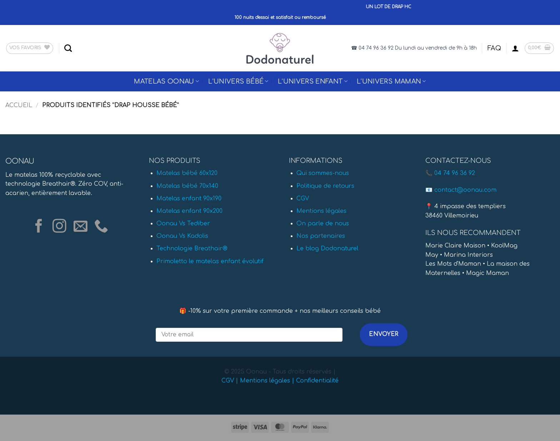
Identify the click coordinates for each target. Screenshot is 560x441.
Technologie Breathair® (192, 248)
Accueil (18, 105)
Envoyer (383, 334)
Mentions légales (321, 211)
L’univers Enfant (313, 81)
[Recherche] (68, 48)
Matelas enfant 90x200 (189, 211)
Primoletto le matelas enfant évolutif (210, 261)
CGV (302, 198)
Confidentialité (317, 380)
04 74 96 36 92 (454, 173)
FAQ (494, 48)
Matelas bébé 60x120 (187, 173)
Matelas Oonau (166, 81)
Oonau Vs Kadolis (182, 236)
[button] (515, 48)
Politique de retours (325, 186)
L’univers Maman (391, 81)
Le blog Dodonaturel (327, 248)
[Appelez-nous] (101, 227)
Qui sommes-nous (322, 173)
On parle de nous (322, 223)
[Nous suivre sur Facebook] (39, 227)
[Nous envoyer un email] (81, 227)
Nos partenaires (320, 236)
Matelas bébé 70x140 (187, 186)
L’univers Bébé (238, 81)
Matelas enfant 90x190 (188, 198)
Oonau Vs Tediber (183, 223)
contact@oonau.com (465, 190)
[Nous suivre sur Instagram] (59, 227)
